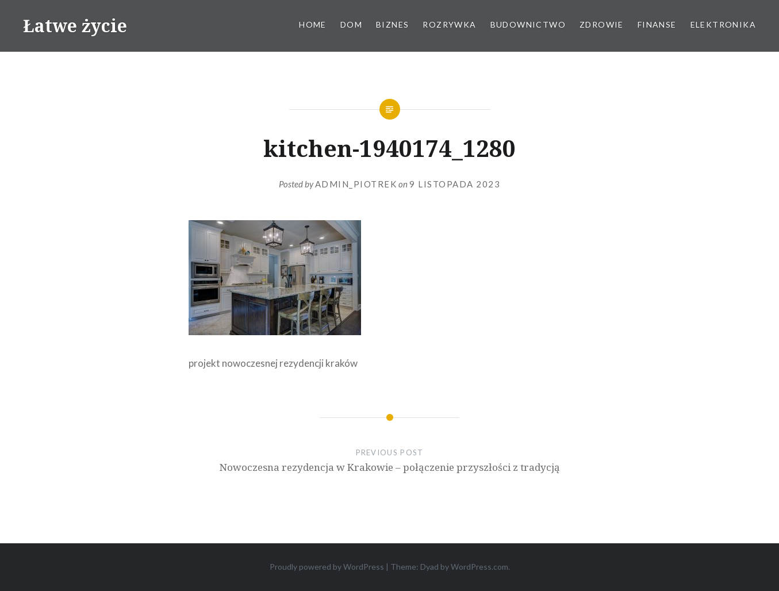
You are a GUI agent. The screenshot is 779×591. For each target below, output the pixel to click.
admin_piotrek (356, 184)
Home (313, 24)
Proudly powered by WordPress (327, 566)
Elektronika (723, 24)
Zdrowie (602, 24)
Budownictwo (528, 24)
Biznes (392, 24)
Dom (351, 24)
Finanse (657, 24)
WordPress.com (479, 566)
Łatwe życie (75, 25)
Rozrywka (449, 24)
